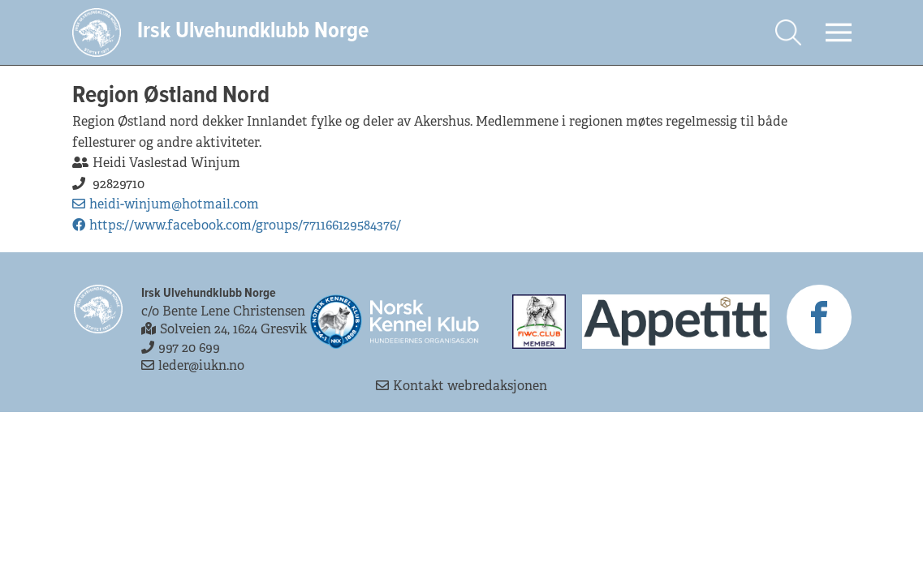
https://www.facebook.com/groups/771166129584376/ (236, 225)
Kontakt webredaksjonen (461, 385)
